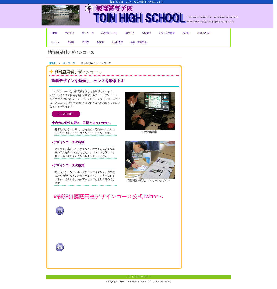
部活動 (186, 33)
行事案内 (146, 33)
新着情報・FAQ (109, 33)
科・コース (87, 33)
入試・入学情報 (167, 33)
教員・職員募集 (139, 42)
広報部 (85, 42)
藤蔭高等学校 (136, 14)
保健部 (71, 42)
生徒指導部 (117, 42)
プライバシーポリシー (138, 276)
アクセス (55, 42)
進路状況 (129, 33)
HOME (54, 33)
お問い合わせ (204, 33)
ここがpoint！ (66, 113)
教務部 (100, 42)
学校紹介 (69, 33)
